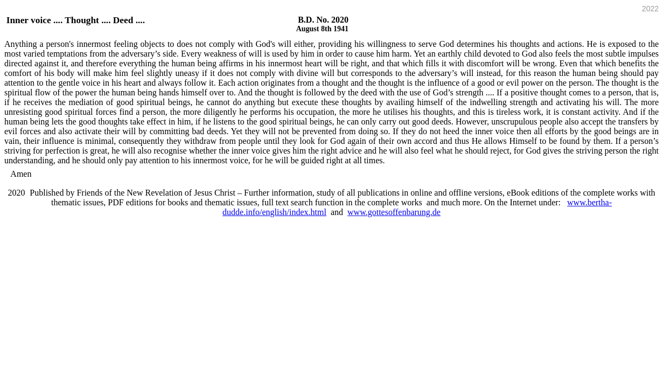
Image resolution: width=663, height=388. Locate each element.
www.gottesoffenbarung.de (394, 212)
